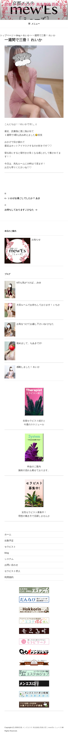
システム (9, 559)
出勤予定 (9, 540)
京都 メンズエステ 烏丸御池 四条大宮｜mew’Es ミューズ (40, 727)
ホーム (8, 534)
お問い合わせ (11, 565)
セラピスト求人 (12, 571)
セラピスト (10, 546)
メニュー (34, 24)
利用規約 (9, 577)
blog (7, 553)
